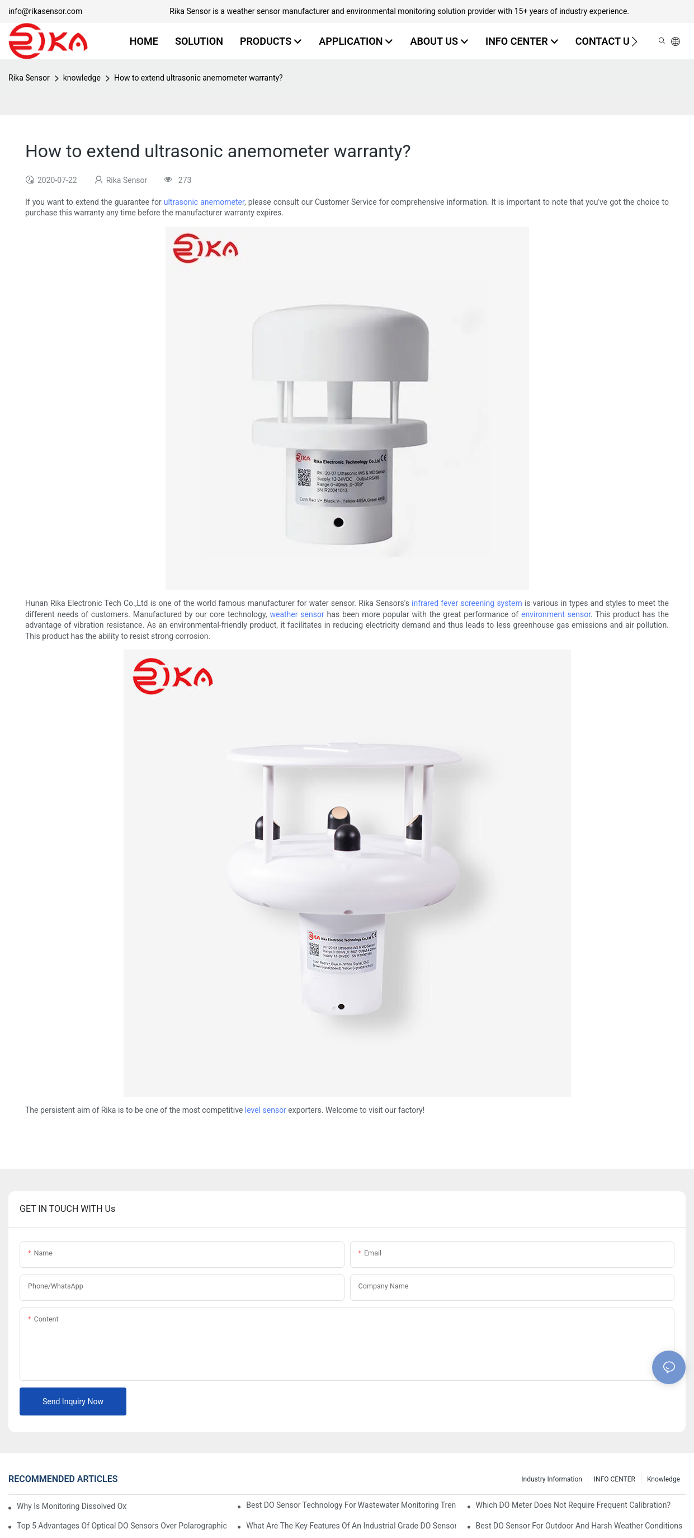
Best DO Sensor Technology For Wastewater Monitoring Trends (351, 1505)
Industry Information (551, 1479)
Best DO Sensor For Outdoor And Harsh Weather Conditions (579, 1525)
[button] (634, 41)
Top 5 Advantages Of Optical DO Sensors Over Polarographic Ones (121, 1525)
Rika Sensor (29, 77)
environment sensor (556, 614)
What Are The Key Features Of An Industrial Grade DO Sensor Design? (351, 1525)
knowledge (82, 77)
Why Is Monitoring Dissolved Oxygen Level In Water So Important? (72, 1506)
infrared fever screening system (467, 603)
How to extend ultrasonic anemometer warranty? (198, 77)
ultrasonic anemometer (204, 201)
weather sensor (297, 614)
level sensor (265, 1110)
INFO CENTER (614, 1479)
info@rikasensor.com (45, 11)
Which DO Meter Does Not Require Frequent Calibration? (573, 1505)
